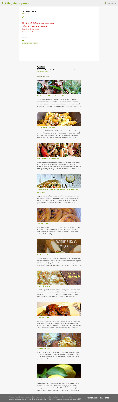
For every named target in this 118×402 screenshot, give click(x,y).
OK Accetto (104, 398)
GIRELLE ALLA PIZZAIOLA (45, 223)
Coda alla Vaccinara (43, 317)
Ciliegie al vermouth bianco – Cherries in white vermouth (54, 96)
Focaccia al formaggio (44, 286)
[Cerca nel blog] (107, 3)
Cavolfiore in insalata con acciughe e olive (49, 255)
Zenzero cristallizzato (43, 348)
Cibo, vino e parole (17, 3)
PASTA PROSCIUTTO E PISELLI (46, 127)
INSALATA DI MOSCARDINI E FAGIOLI (48, 158)
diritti (35, 43)
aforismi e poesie (27, 43)
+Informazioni (92, 398)
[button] (23, 17)
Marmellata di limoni (43, 380)
